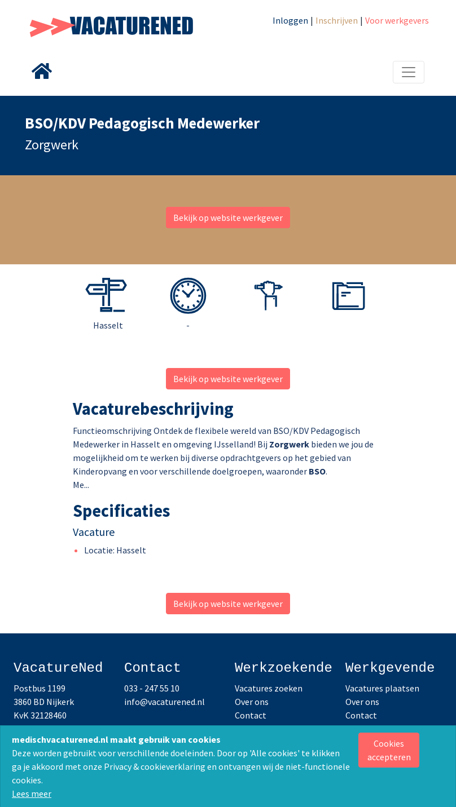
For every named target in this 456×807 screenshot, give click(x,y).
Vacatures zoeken (268, 688)
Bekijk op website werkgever (228, 217)
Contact (250, 715)
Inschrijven (336, 20)
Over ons (252, 701)
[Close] (388, 750)
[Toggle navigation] (408, 72)
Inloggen (290, 20)
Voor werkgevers (397, 20)
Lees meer (31, 793)
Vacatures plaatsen (382, 688)
